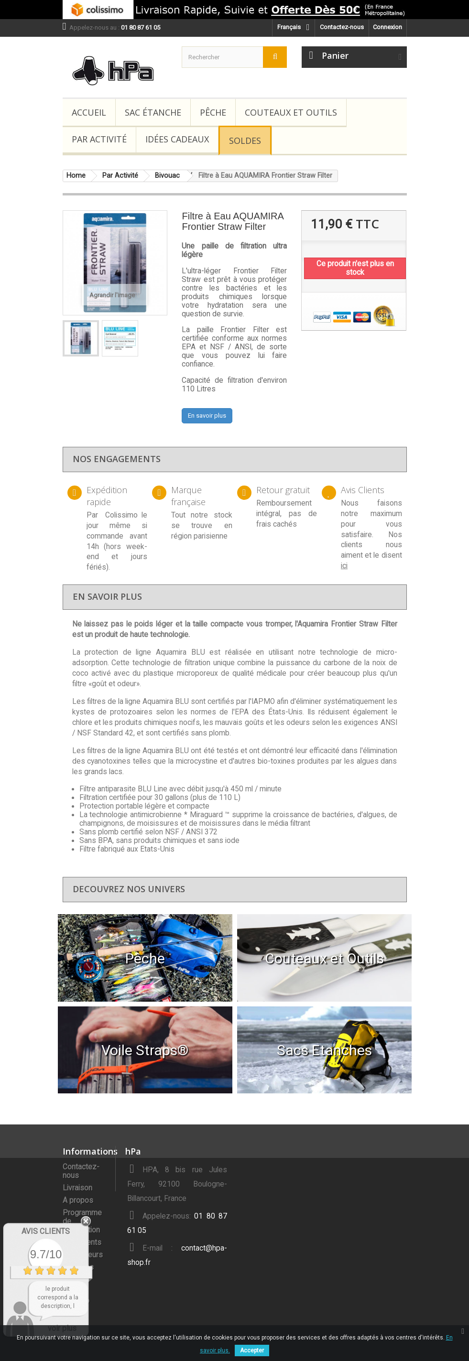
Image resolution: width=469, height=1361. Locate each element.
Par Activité (99, 139)
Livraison (77, 1188)
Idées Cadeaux (177, 139)
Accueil (89, 112)
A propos (78, 1200)
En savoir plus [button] (207, 415)
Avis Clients (46, 1231)
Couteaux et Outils (291, 112)
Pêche (213, 112)
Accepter (252, 1350)
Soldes (245, 140)
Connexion (387, 27)
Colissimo (121, 515)
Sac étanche (153, 112)
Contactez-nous (342, 27)
